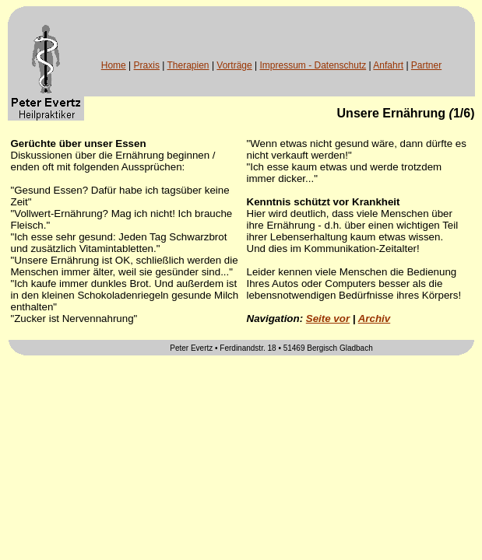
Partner (426, 65)
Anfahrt (388, 65)
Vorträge (234, 65)
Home (113, 65)
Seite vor (328, 318)
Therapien (188, 65)
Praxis (147, 65)
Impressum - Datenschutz (313, 65)
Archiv (374, 318)
